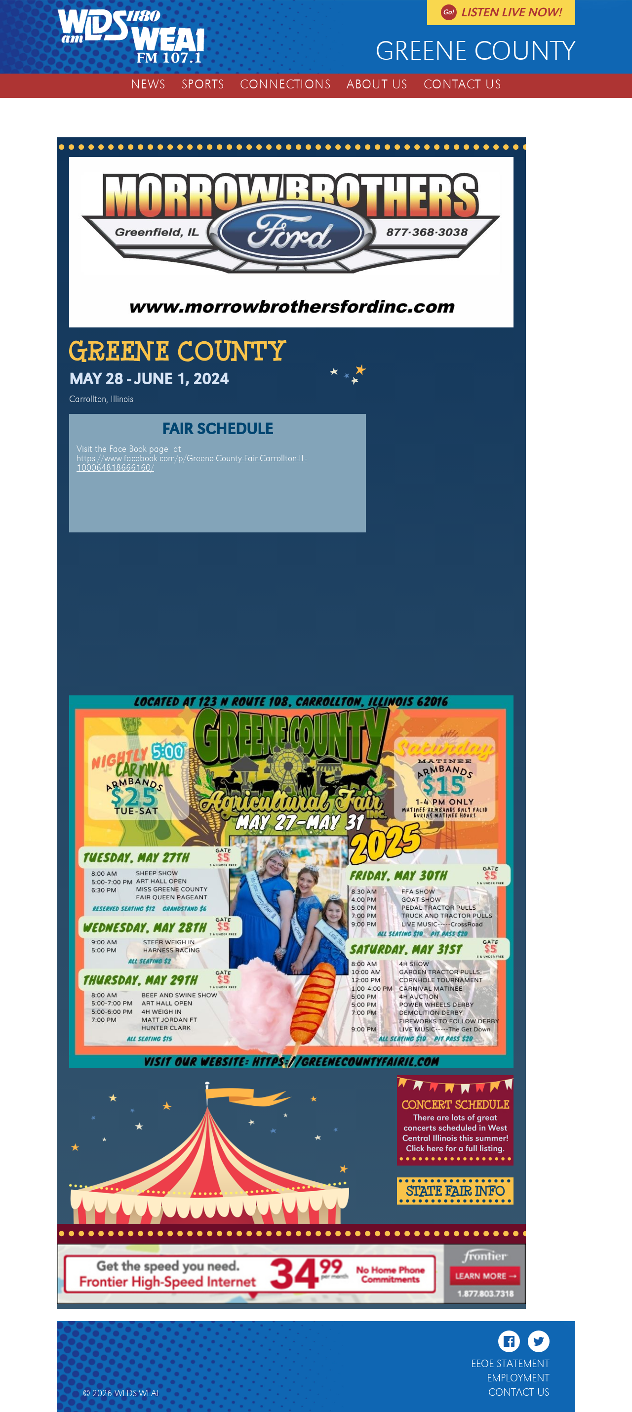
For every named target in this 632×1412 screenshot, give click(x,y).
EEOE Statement (510, 1364)
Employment (518, 1378)
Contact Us (462, 85)
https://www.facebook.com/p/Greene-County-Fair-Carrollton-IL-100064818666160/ (192, 463)
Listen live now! (511, 12)
